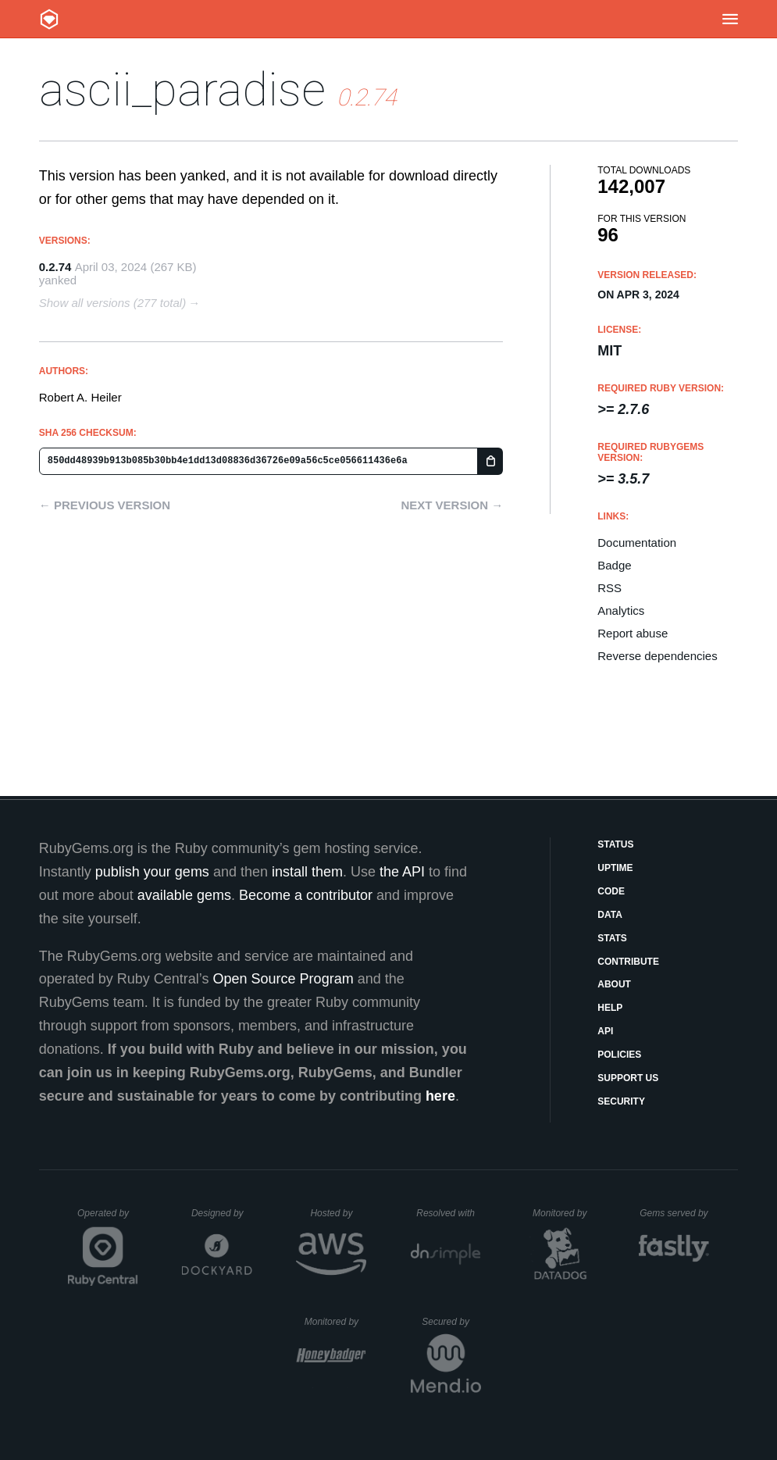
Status (615, 844)
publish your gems (152, 872)
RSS (609, 587)
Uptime (615, 867)
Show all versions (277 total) (112, 302)
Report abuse (632, 633)
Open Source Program (283, 979)
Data (609, 914)
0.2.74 (55, 266)
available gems (184, 895)
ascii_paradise (182, 89)
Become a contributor (305, 895)
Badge (614, 565)
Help (609, 1007)
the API (402, 872)
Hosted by (338, 1213)
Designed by (221, 1213)
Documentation (636, 542)
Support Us (627, 1078)
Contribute (628, 961)
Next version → (452, 505)
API (605, 1031)
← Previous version (104, 505)
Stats (612, 938)
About (614, 984)
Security (621, 1101)
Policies (619, 1054)
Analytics (620, 610)
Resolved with (448, 1213)
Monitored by (564, 1213)
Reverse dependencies (657, 655)
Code (611, 891)
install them (307, 872)
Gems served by (674, 1213)
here (440, 1096)
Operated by (107, 1219)
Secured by (451, 1321)
